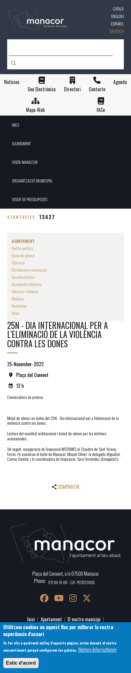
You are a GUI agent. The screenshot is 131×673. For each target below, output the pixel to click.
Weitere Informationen (97, 649)
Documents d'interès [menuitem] (26, 284)
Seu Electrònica (42, 89)
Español (117, 23)
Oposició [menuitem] (18, 262)
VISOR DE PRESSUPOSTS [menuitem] (29, 199)
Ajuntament (51, 619)
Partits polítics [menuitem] (22, 248)
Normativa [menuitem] (19, 306)
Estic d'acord (21, 662)
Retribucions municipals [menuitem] (29, 270)
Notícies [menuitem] (18, 298)
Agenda (120, 82)
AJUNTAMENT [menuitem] (21, 143)
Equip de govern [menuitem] (23, 255)
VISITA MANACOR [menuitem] (25, 162)
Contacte (97, 89)
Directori (72, 89)
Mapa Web (35, 110)
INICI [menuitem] (15, 125)
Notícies (11, 82)
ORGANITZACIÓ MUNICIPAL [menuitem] (32, 180)
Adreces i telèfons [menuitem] (25, 291)
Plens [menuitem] (15, 313)
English (117, 16)
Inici (31, 619)
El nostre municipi (84, 619)
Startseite (21, 217)
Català (118, 8)
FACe (101, 110)
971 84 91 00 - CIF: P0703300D (71, 582)
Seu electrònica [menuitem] (23, 277)
